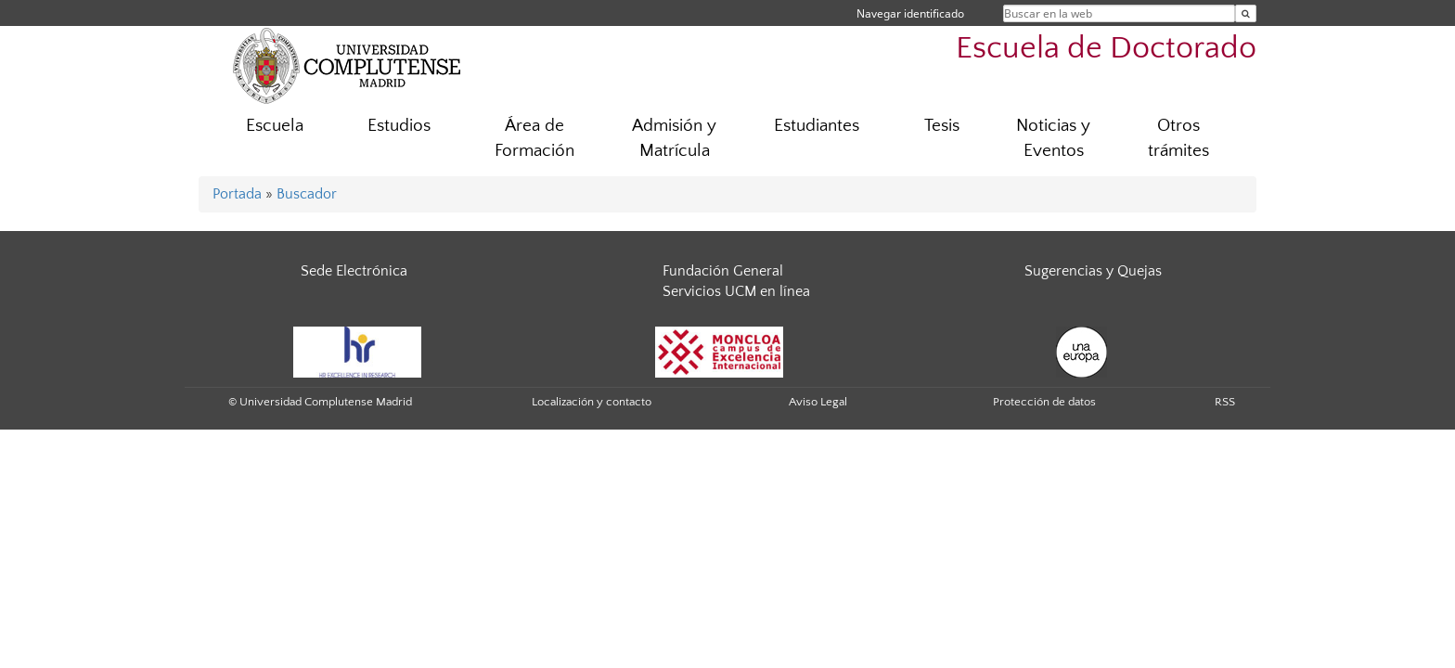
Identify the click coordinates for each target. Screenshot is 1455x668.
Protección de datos (1044, 401)
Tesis (941, 125)
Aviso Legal (818, 401)
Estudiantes (816, 125)
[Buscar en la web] (1245, 13)
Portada (237, 194)
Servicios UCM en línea (736, 291)
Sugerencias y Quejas (1093, 271)
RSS (1225, 401)
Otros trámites (1178, 138)
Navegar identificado (910, 13)
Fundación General (723, 271)
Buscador (307, 194)
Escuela (274, 125)
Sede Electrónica (354, 271)
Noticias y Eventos (1053, 138)
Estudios (399, 125)
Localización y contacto (591, 401)
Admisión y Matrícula (674, 138)
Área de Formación (534, 138)
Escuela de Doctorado (1106, 49)
